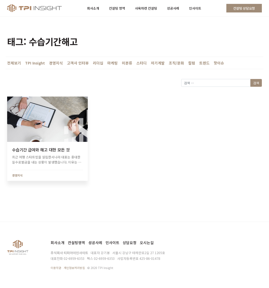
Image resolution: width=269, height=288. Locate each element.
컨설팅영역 (76, 242)
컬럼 (191, 63)
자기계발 (158, 63)
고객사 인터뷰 (78, 63)
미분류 (127, 63)
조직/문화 (176, 63)
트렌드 (204, 63)
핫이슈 (219, 63)
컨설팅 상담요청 (244, 8)
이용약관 (56, 268)
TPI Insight (35, 63)
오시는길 (147, 242)
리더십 (98, 63)
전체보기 (14, 63)
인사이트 (112, 242)
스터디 (141, 63)
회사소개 (57, 242)
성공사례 (95, 242)
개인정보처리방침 (74, 268)
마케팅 (112, 63)
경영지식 (56, 63)
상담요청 (130, 242)
